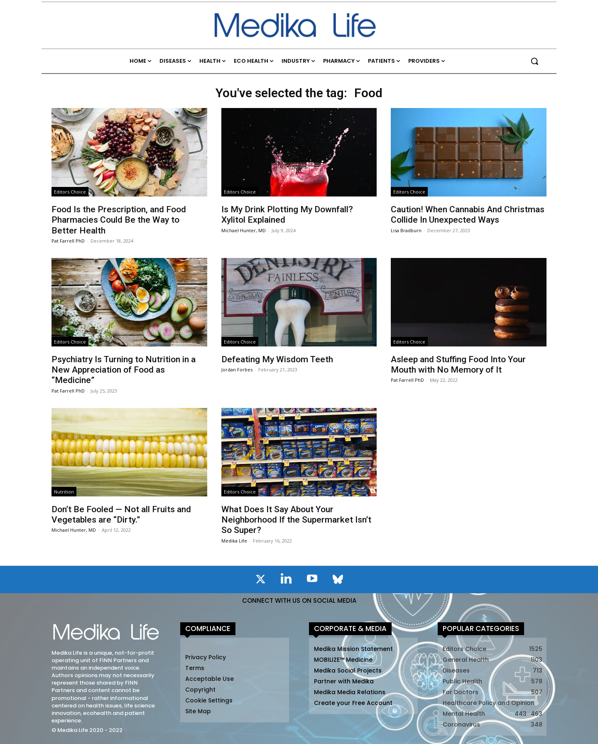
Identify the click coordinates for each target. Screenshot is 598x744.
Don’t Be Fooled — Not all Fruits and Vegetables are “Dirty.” (121, 514)
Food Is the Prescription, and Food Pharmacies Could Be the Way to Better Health (118, 219)
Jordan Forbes (236, 369)
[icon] (260, 580)
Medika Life (234, 541)
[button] (534, 61)
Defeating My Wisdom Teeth (277, 359)
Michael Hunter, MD (243, 230)
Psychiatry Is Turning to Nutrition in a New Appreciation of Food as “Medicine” (123, 369)
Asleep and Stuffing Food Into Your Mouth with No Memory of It (458, 364)
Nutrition (64, 492)
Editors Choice (70, 192)
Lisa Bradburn (406, 230)
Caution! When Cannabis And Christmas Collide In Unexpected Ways (467, 214)
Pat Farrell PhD (68, 241)
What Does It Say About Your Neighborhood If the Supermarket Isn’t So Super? (296, 519)
